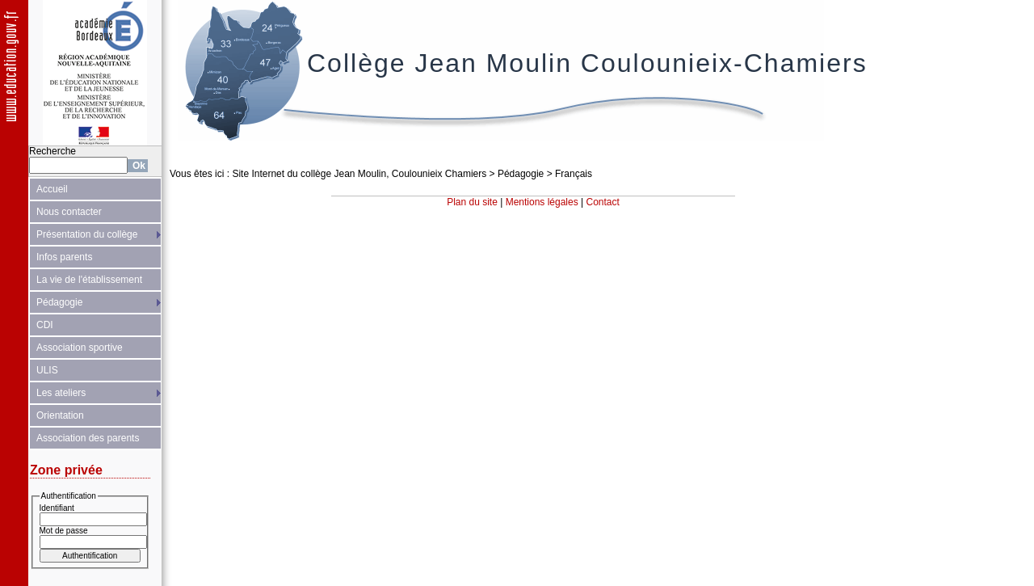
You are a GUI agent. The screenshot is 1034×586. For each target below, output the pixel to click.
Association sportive (79, 347)
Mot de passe (64, 530)
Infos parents (64, 257)
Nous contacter (69, 211)
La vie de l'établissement (89, 279)
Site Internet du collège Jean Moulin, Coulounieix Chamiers (359, 173)
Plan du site (472, 202)
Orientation (60, 415)
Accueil (52, 189)
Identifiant (57, 508)
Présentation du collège (86, 234)
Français (573, 173)
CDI (44, 325)
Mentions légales (542, 202)
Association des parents (87, 438)
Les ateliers (61, 392)
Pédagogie (59, 302)
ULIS (47, 370)
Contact (603, 202)
